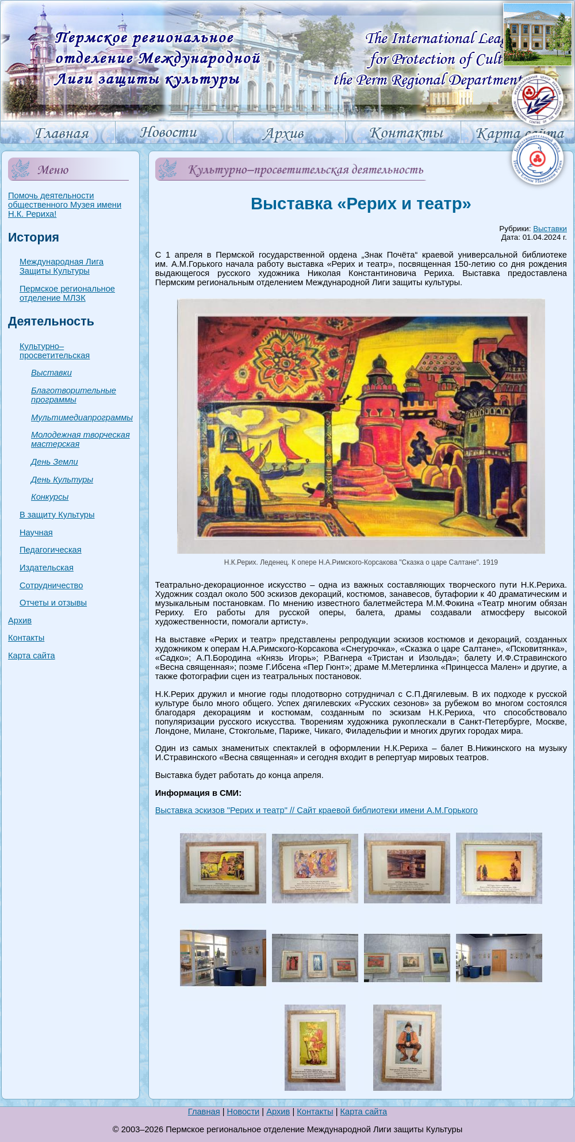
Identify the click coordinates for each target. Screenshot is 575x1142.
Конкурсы (49, 496)
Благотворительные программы (73, 395)
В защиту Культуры (57, 514)
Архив (20, 620)
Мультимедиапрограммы (82, 417)
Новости (243, 1111)
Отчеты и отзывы (53, 602)
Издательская (47, 567)
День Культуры (62, 479)
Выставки (51, 372)
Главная (204, 1111)
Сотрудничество (51, 585)
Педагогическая (51, 549)
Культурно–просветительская (55, 351)
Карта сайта (31, 655)
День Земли (54, 461)
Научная (36, 532)
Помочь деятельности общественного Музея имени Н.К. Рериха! (64, 205)
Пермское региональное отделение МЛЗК (67, 293)
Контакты (26, 637)
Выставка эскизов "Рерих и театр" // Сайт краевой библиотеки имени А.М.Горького (316, 810)
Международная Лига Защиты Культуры (61, 266)
